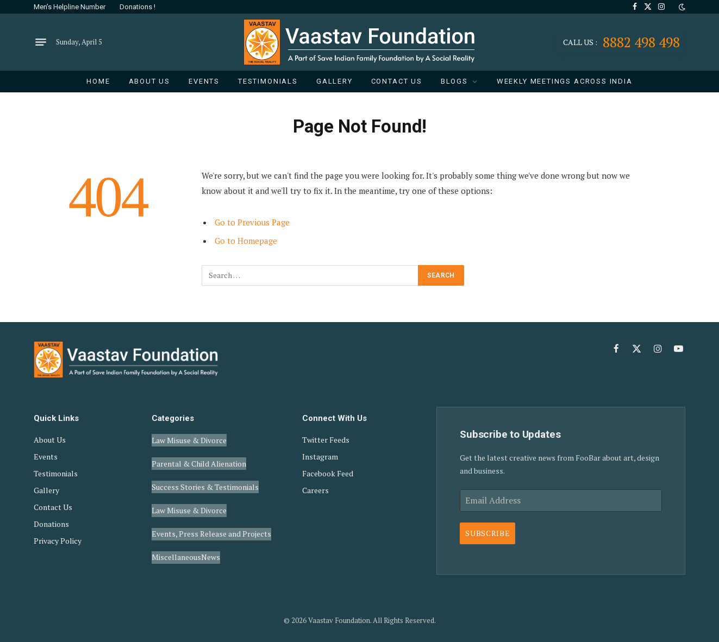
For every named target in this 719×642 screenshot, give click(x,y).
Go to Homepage (246, 240)
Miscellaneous (176, 530)
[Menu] (40, 42)
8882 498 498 (621, 42)
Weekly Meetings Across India (565, 81)
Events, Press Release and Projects (211, 511)
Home (98, 81)
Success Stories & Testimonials (205, 475)
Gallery (334, 81)
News (210, 530)
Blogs (454, 81)
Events (204, 81)
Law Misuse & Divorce (189, 438)
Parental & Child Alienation (199, 456)
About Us (150, 81)
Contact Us (396, 81)
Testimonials (268, 81)
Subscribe (487, 533)
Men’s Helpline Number (69, 7)
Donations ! (137, 7)
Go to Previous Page (252, 222)
